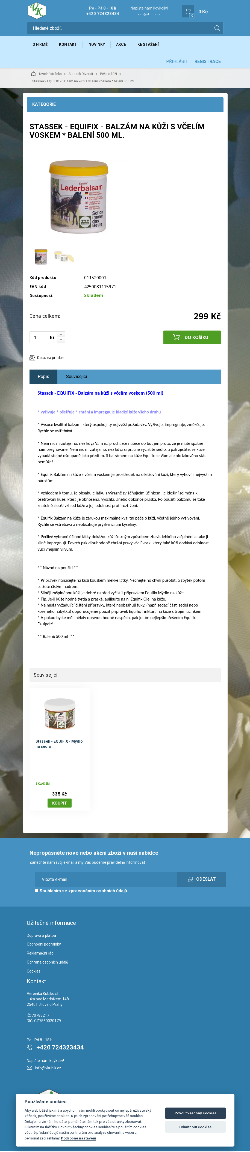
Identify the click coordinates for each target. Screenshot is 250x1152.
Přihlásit (177, 63)
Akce (124, 45)
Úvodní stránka (46, 75)
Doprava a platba (41, 937)
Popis (43, 378)
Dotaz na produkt (50, 359)
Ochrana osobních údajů (47, 964)
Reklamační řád (40, 955)
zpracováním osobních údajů (97, 892)
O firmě (40, 45)
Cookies (33, 973)
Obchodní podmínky (44, 946)
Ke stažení (152, 45)
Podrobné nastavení (78, 1138)
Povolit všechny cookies (195, 1113)
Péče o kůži (108, 75)
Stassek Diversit (81, 75)
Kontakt (69, 45)
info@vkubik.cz (149, 14)
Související (76, 378)
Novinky (99, 45)
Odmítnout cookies (195, 1127)
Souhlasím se (81, 892)
